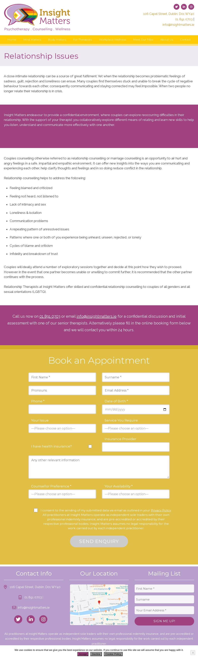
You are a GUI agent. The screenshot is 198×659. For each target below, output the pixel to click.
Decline (96, 654)
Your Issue (40, 420)
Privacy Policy (161, 510)
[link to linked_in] (31, 619)
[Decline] (192, 652)
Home (11, 39)
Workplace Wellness (112, 39)
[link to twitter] (176, 7)
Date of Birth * (116, 401)
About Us (166, 39)
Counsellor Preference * (51, 486)
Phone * (37, 401)
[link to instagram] (191, 7)
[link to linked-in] (184, 7)
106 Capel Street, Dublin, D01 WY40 (168, 14)
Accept (83, 654)
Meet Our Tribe (143, 39)
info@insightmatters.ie (178, 25)
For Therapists (82, 39)
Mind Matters (32, 39)
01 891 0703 (184, 19)
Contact (185, 39)
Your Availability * (119, 486)
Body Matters (57, 39)
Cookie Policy (113, 654)
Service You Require (121, 420)
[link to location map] (99, 604)
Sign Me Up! (164, 621)
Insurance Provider (120, 439)
